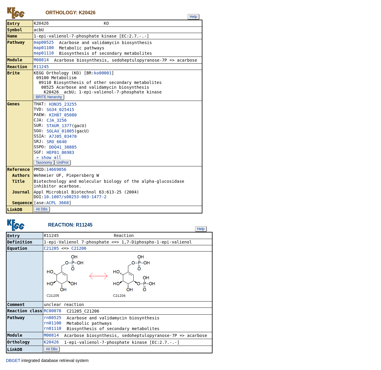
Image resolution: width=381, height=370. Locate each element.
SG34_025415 (60, 110)
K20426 (51, 343)
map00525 (44, 42)
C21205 (51, 249)
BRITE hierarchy (49, 98)
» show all (47, 158)
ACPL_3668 (57, 203)
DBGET (13, 361)
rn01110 (52, 329)
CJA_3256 (56, 120)
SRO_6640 (56, 142)
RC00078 (52, 312)
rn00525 (52, 318)
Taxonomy (44, 163)
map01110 (44, 53)
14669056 (56, 170)
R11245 (41, 67)
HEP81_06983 (60, 153)
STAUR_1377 (58, 126)
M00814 (41, 60)
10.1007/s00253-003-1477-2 (75, 197)
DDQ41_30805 (63, 147)
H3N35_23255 (63, 104)
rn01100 (52, 324)
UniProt (62, 163)
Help (193, 17)
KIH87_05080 (63, 115)
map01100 (44, 48)
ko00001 (103, 73)
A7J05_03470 (63, 137)
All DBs (41, 210)
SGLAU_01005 (60, 131)
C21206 (79, 249)
